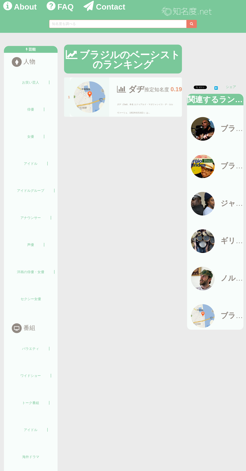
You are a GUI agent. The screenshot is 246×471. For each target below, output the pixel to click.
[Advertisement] (215, 68)
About (25, 6)
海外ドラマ (30, 457)
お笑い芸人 (30, 82)
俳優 (30, 109)
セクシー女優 (30, 299)
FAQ (65, 6)
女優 (30, 136)
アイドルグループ (30, 190)
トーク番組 (30, 403)
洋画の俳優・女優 (30, 272)
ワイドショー (30, 376)
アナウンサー (30, 218)
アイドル (30, 163)
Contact (110, 6)
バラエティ (30, 349)
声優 (30, 245)
